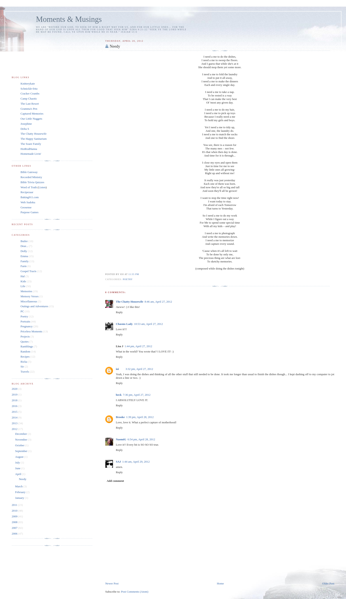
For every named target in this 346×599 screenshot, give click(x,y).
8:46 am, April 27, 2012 (158, 301)
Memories (26, 291)
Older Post (328, 583)
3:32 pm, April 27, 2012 (139, 369)
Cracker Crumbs (30, 93)
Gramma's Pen (29, 108)
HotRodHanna (29, 149)
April (18, 474)
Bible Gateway (29, 172)
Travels (25, 371)
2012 (15, 429)
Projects (25, 336)
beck (119, 394)
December (21, 433)
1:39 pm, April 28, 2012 (140, 417)
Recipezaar (27, 192)
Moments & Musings (69, 19)
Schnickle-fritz (29, 88)
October (20, 445)
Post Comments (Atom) (134, 591)
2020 (15, 388)
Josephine (26, 123)
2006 (15, 533)
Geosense (26, 207)
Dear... (24, 246)
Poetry (128, 279)
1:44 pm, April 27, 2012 (138, 346)
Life (23, 286)
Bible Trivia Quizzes (32, 182)
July (18, 462)
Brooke (120, 417)
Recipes (25, 356)
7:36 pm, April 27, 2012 (136, 394)
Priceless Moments (31, 331)
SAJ (118, 461)
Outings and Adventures (34, 306)
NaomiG (121, 439)
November (21, 439)
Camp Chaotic (29, 98)
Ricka (24, 361)
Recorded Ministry (31, 177)
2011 (15, 505)
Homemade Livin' (31, 153)
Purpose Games (29, 212)
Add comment (115, 480)
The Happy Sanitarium (34, 138)
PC (22, 311)
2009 (15, 516)
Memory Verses (30, 296)
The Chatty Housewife (129, 301)
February (20, 492)
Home (220, 583)
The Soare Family (31, 143)
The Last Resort (30, 103)
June (18, 468)
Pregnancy (27, 326)
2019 (15, 394)
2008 (15, 522)
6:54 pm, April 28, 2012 (141, 439)
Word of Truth (29, 187)
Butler (24, 241)
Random (25, 351)
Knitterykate (28, 83)
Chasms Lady (124, 324)
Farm (23, 266)
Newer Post (111, 583)
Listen (42, 187)
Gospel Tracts (28, 271)
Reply (119, 312)
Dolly (24, 251)
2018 (15, 400)
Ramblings (27, 346)
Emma (24, 256)
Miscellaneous (29, 301)
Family (25, 261)
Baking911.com (30, 197)
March (19, 486)
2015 (15, 411)
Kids (23, 281)
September (21, 451)
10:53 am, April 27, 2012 (148, 324)
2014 (15, 417)
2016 (15, 406)
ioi (117, 369)
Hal (23, 276)
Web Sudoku (28, 202)
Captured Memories (32, 113)
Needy (115, 46)
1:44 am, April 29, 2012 (136, 461)
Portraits (25, 321)
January (20, 497)
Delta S (25, 128)
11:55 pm (133, 274)
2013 (15, 423)
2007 (15, 527)
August (19, 456)
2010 (15, 510)
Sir (22, 366)
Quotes (25, 341)
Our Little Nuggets (31, 118)
